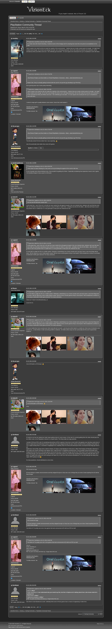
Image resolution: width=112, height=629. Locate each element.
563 (36, 33)
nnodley (15, 38)
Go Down (12, 33)
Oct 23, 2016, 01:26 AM (31, 316)
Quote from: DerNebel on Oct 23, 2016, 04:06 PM (40, 540)
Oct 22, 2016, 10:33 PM (31, 38)
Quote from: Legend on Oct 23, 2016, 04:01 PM (40, 518)
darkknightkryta (18, 163)
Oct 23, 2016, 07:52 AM (31, 434)
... (23, 33)
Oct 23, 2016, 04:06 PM (31, 514)
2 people (28, 302)
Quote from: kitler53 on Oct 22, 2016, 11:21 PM (40, 243)
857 (40, 33)
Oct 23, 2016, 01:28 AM (31, 361)
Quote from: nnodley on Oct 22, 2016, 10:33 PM (40, 89)
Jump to (80, 614)
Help (98, 623)
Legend (15, 71)
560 (28, 33)
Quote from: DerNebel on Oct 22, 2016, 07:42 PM (40, 74)
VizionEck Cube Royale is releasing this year (32, 107)
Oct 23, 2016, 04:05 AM (31, 398)
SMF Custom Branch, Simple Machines (15, 625)
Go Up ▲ (102, 623)
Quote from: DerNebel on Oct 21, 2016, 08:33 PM (40, 166)
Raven (15, 288)
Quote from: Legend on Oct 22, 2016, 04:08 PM (40, 200)
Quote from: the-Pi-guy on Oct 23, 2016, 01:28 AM (40, 401)
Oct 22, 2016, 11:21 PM (31, 196)
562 (34, 33)
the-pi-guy (16, 126)
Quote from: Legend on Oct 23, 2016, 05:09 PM (40, 588)
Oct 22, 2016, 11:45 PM (31, 239)
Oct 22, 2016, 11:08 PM (31, 162)
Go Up (11, 607)
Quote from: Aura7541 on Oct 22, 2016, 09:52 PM (40, 41)
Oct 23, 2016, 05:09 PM (31, 536)
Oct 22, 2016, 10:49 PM (31, 70)
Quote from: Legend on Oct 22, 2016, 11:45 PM (40, 291)
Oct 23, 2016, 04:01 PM (31, 466)
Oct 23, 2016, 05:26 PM (31, 585)
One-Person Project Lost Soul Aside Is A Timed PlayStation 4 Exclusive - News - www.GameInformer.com (55, 77)
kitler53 (15, 197)
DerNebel (16, 434)
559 (25, 33)
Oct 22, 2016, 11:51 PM (31, 288)
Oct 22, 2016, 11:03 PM (31, 126)
